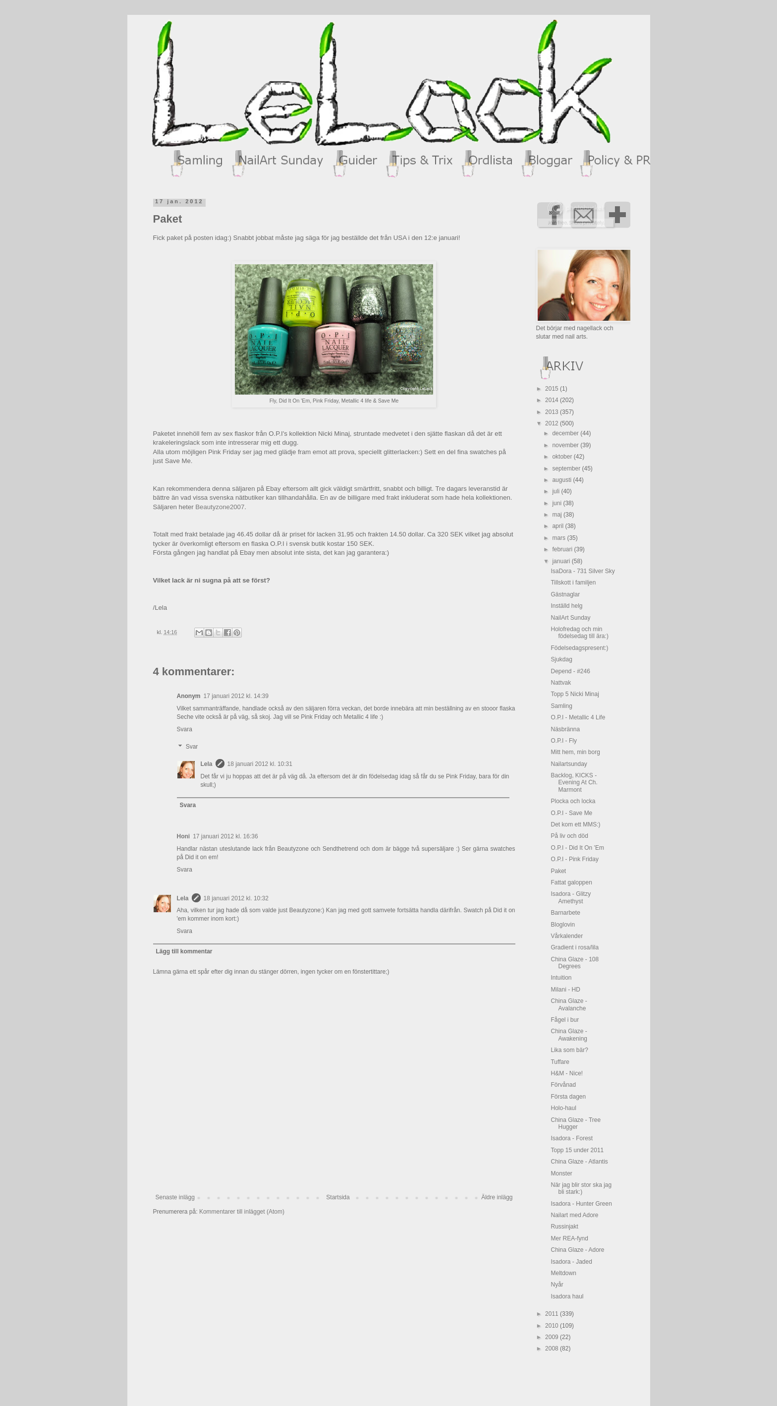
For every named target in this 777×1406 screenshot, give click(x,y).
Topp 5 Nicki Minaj (575, 694)
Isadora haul (567, 1296)
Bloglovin (563, 924)
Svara (184, 729)
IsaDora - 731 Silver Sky (582, 571)
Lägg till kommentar (184, 951)
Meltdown (563, 1273)
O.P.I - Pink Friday (574, 859)
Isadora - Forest (572, 1138)
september (567, 468)
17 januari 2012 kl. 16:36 (225, 836)
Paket (558, 871)
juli (556, 491)
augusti (562, 479)
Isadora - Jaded (571, 1261)
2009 (552, 1337)
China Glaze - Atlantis (579, 1161)
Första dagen (568, 1096)
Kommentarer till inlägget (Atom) (241, 1211)
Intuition (561, 977)
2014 (552, 400)
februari (563, 549)
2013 (552, 412)
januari (561, 561)
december (566, 433)
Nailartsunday (569, 764)
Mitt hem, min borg (575, 752)
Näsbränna (565, 729)
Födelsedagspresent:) (579, 647)
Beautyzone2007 (219, 507)
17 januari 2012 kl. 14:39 (236, 696)
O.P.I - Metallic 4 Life (578, 717)
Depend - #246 (570, 671)
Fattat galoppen (571, 882)
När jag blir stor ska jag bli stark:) (581, 1188)
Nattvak (561, 682)
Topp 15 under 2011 (577, 1150)
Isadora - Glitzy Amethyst (571, 897)
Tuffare (560, 1061)
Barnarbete (565, 912)
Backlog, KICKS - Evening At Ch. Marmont (574, 782)
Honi (183, 836)
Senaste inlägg (175, 1197)
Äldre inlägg (496, 1197)
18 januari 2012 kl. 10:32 (236, 898)
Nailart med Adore (574, 1215)
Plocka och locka (573, 801)
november (566, 445)
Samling (561, 706)
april (558, 526)
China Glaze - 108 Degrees (575, 963)
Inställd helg (566, 605)
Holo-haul (563, 1108)
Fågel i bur (565, 1019)
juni (557, 503)
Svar (192, 746)
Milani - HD (565, 989)
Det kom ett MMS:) (575, 824)
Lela (207, 764)
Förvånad (563, 1084)
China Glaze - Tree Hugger (576, 1123)
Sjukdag (561, 659)
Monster (561, 1173)
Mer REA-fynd (569, 1238)
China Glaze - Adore (577, 1249)
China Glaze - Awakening (569, 1035)
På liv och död (569, 835)
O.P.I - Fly (563, 740)
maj (557, 514)
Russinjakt (564, 1226)
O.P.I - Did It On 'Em (577, 847)
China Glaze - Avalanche (569, 1004)
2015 (552, 388)
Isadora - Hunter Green (581, 1203)
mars (559, 537)
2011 (552, 1313)
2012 (552, 423)
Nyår (557, 1284)
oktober (562, 456)
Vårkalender (567, 936)
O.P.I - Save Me (571, 813)
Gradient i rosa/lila (575, 947)
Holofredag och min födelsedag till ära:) (579, 633)
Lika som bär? (569, 1050)
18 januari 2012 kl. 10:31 (259, 764)
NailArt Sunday (570, 617)
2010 (552, 1325)
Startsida (337, 1197)
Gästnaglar (565, 594)
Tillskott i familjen (573, 582)
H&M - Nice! (567, 1073)
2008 (552, 1348)
